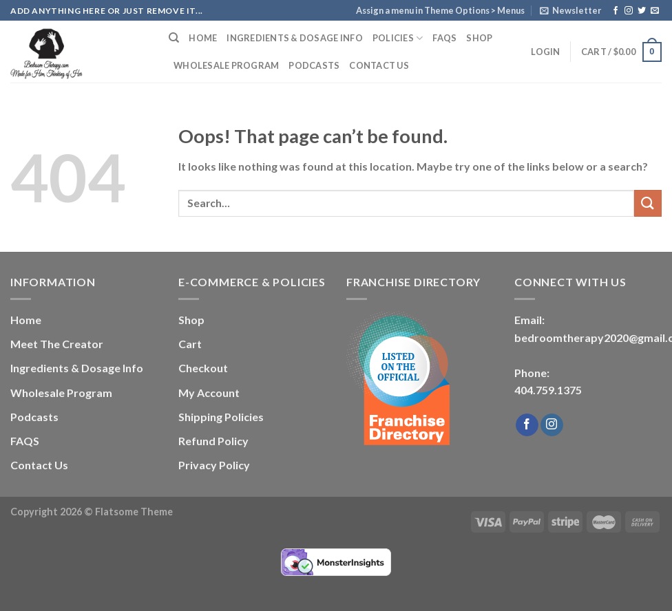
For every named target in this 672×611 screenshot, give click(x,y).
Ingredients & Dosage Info (294, 37)
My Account (209, 392)
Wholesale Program (226, 65)
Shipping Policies (221, 416)
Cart (190, 343)
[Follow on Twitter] (642, 11)
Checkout (203, 367)
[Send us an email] (655, 11)
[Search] (174, 38)
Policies (397, 38)
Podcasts (313, 65)
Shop (479, 37)
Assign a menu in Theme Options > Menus (440, 10)
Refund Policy (213, 440)
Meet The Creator (56, 343)
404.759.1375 (548, 389)
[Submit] (648, 203)
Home (203, 37)
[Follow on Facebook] (615, 11)
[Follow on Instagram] (628, 11)
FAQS (444, 37)
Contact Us (379, 65)
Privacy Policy (214, 464)
